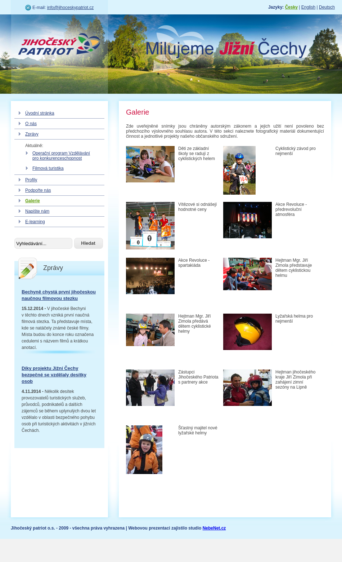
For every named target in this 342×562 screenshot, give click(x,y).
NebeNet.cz (214, 528)
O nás (31, 123)
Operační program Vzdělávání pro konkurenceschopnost (61, 156)
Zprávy (32, 134)
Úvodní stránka (39, 113)
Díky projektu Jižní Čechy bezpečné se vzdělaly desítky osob (54, 375)
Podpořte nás (38, 190)
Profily (31, 179)
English (308, 7)
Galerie (32, 200)
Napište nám (37, 211)
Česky (291, 7)
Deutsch (327, 7)
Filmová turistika (48, 168)
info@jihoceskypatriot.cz (70, 7)
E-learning (35, 221)
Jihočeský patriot (59, 45)
